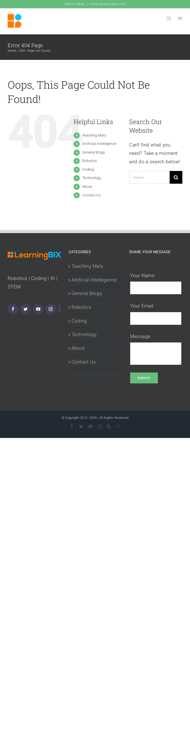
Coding (88, 169)
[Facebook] (13, 309)
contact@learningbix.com (107, 4)
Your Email (141, 306)
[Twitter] (25, 309)
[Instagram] (50, 309)
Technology (91, 178)
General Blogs (93, 152)
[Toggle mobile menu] (169, 18)
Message (140, 336)
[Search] (176, 177)
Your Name (142, 275)
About (87, 186)
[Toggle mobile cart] (179, 18)
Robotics (89, 161)
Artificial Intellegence (99, 144)
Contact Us (91, 195)
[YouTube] (38, 309)
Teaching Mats (94, 135)
